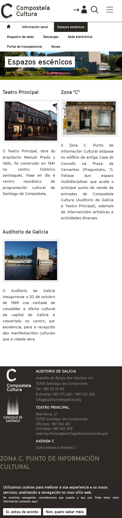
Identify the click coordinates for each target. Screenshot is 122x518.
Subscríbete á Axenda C (56, 447)
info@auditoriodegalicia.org (58, 399)
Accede (80, 10)
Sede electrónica (80, 37)
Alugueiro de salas (20, 37)
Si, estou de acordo (22, 513)
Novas (55, 46)
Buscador (94, 9)
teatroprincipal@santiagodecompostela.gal (72, 433)
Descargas (50, 37)
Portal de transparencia (24, 46)
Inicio (10, 27)
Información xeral (35, 27)
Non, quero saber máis (65, 513)
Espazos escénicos (70, 27)
